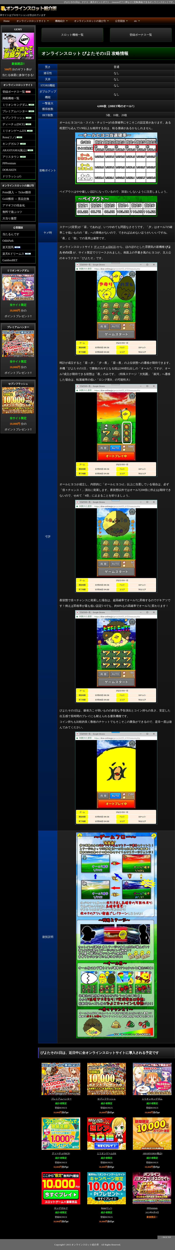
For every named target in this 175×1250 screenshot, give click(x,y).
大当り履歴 (9, 218)
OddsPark (8, 240)
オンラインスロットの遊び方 (91, 22)
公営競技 (121, 22)
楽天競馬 (11, 247)
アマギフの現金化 (13, 205)
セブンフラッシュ (106, 1099)
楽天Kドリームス (16, 253)
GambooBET (9, 260)
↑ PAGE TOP (166, 1237)
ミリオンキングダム (152, 1099)
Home (6, 21)
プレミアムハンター (61, 1099)
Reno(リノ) (106, 1208)
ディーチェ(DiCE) (105, 246)
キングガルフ (61, 1208)
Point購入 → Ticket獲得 (16, 192)
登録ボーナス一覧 (141, 34)
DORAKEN (9, 169)
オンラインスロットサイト (32, 22)
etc (137, 22)
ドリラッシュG (11, 176)
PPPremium (152, 1208)
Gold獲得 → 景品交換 (15, 198)
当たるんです (10, 234)
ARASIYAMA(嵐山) (152, 1153)
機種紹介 (61, 22)
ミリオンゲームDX (106, 1153)
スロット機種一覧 (72, 34)
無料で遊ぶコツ (12, 211)
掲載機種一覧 (10, 98)
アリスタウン (14, 156)
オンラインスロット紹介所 (85, 1244)
